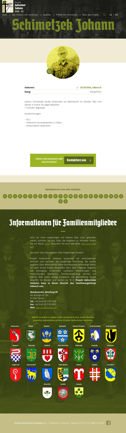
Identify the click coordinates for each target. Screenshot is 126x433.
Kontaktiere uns (76, 160)
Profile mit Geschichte (66, 14)
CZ (111, 15)
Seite (47, 243)
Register (47, 14)
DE (116, 15)
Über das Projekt (90, 14)
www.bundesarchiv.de (46, 307)
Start (4, 14)
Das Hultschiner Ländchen (25, 14)
